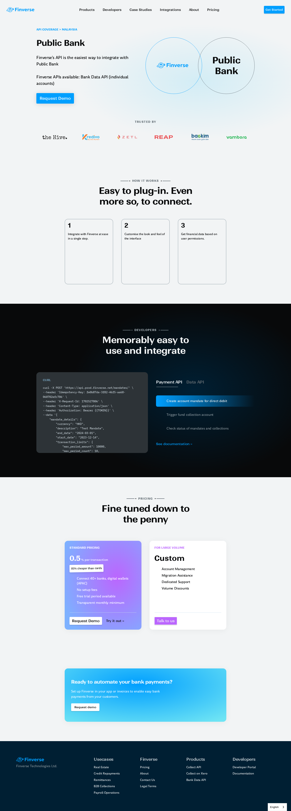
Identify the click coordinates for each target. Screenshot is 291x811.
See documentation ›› (174, 444)
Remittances (102, 780)
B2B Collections (104, 786)
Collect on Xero (197, 773)
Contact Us (147, 780)
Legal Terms (148, 786)
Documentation (243, 773)
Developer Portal (244, 767)
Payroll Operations (106, 793)
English (274, 807)
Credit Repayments (107, 773)
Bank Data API (196, 780)
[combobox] (277, 807)
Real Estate (101, 767)
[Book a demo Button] (85, 707)
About (144, 773)
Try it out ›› (115, 621)
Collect (191, 767)
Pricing (145, 767)
